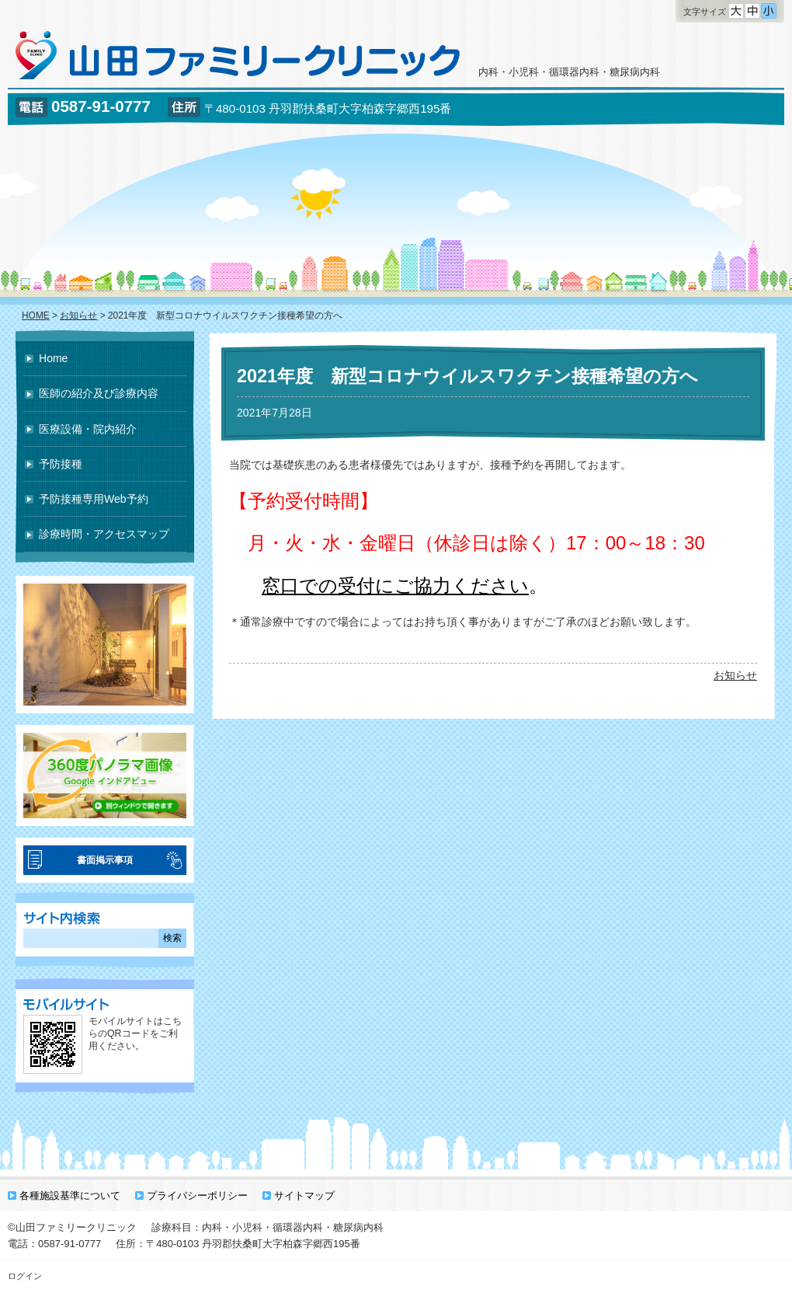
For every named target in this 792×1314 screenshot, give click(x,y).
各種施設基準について (69, 1195)
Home (53, 358)
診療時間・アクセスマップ (104, 534)
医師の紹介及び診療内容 (98, 393)
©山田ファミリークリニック (72, 1227)
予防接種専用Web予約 (93, 499)
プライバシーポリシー (197, 1195)
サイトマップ (304, 1195)
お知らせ (735, 675)
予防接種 (60, 464)
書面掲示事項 (105, 860)
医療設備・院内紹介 (88, 429)
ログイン (25, 1276)
